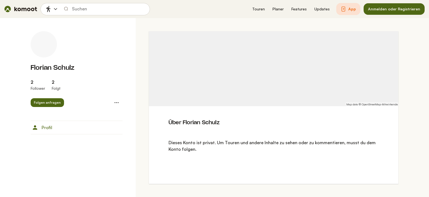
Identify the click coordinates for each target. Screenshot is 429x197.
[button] (258, 9)
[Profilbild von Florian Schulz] (44, 44)
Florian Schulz (52, 68)
